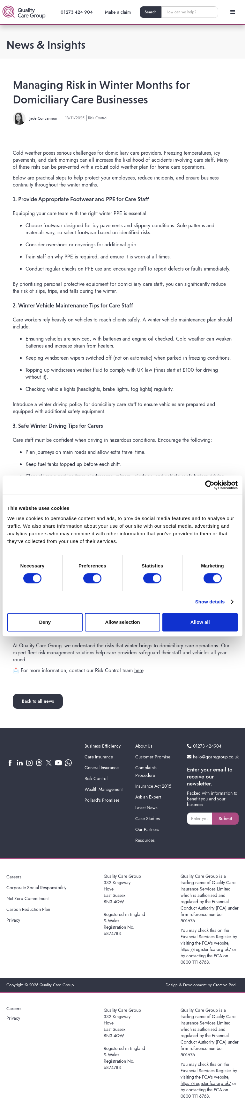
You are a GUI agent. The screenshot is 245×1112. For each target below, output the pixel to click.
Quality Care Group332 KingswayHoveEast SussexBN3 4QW (122, 889)
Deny (45, 622)
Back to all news (38, 701)
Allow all (200, 622)
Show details (210, 601)
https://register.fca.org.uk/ (206, 949)
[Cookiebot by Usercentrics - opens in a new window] (210, 485)
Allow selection (122, 622)
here (138, 670)
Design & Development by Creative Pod (200, 985)
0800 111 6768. (195, 962)
